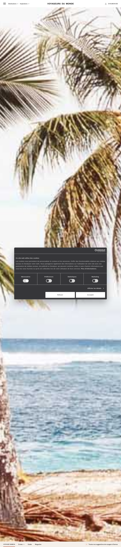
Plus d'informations (88, 269)
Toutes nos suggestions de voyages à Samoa (101, 544)
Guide (30, 544)
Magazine (38, 544)
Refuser (60, 295)
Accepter (90, 295)
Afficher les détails (94, 288)
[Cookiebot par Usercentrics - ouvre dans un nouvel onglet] (96, 250)
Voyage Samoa (9, 544)
